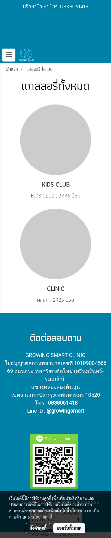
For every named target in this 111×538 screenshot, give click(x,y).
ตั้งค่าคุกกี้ (38, 528)
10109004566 (90, 363)
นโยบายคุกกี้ (41, 516)
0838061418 (63, 403)
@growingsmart (65, 411)
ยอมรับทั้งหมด (69, 528)
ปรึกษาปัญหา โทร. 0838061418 (55, 6)
